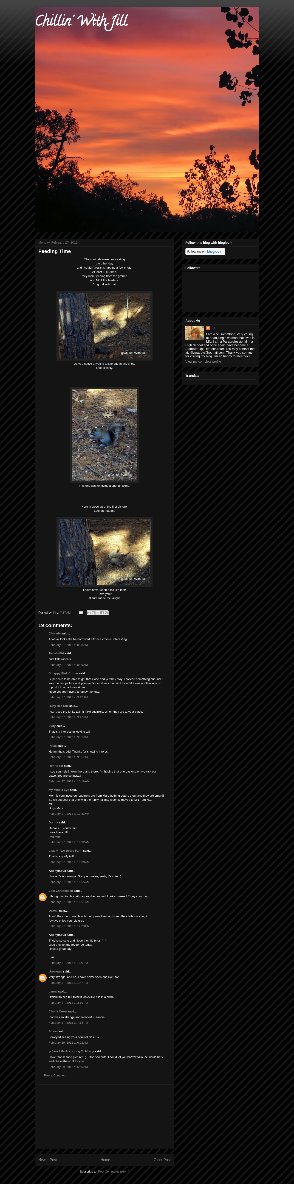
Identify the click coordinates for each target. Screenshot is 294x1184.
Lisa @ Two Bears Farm (65, 850)
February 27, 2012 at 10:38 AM (69, 862)
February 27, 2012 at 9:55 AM (68, 757)
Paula (53, 746)
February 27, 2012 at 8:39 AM (68, 665)
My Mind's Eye (59, 790)
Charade (55, 633)
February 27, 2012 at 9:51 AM (68, 737)
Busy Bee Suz (58, 706)
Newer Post (47, 1160)
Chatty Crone (58, 1011)
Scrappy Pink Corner (63, 673)
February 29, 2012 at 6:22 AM (68, 1042)
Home (105, 1160)
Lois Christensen (61, 890)
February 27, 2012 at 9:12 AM (68, 697)
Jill (213, 328)
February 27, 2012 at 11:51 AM (69, 902)
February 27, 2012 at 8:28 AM (68, 645)
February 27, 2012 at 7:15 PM (68, 1022)
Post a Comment (55, 1075)
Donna (53, 822)
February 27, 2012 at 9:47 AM (68, 717)
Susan (53, 1031)
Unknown (55, 971)
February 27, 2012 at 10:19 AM (69, 781)
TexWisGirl (56, 653)
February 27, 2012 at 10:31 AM (69, 813)
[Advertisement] (104, 1116)
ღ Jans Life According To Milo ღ (71, 1051)
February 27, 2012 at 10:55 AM (69, 882)
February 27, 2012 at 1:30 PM (68, 962)
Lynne (53, 991)
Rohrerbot (56, 765)
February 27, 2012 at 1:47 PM (68, 982)
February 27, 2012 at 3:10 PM (68, 1002)
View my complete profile (203, 361)
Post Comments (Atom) (113, 1171)
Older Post (162, 1160)
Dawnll (53, 910)
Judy (53, 726)
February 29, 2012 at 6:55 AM (68, 1067)
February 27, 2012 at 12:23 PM (69, 926)
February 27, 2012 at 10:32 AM (69, 842)
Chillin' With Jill (81, 22)
